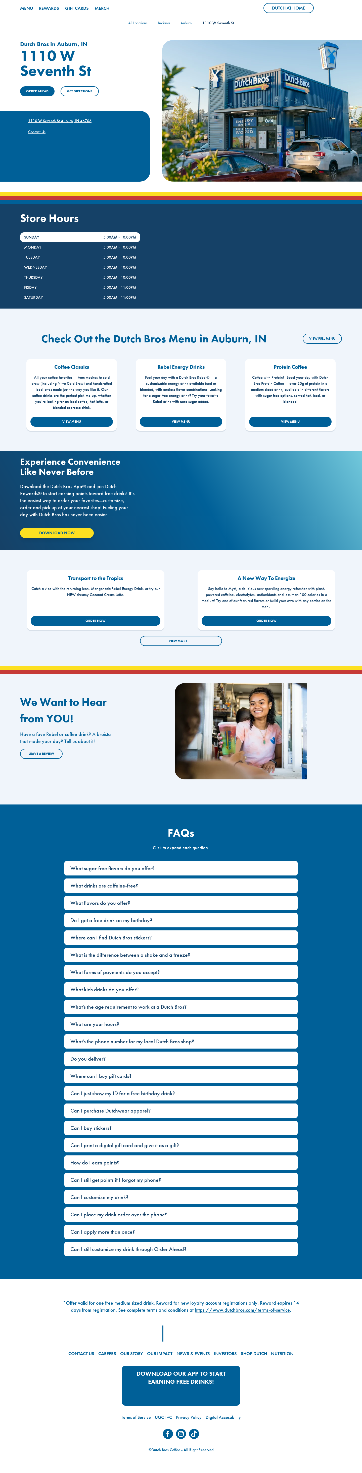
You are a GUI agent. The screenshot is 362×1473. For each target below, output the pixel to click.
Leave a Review (41, 754)
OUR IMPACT (159, 1353)
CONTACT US (81, 1353)
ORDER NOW (95, 621)
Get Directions (79, 91)
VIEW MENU (71, 421)
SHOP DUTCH (254, 1353)
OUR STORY (131, 1353)
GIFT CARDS (77, 8)
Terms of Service (136, 1417)
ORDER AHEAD (37, 91)
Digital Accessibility (223, 1417)
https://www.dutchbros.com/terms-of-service (242, 1310)
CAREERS (107, 1353)
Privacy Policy (189, 1417)
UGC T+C (163, 1417)
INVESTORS (225, 1353)
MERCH (102, 8)
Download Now (57, 533)
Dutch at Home (293, 9)
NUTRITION (282, 1353)
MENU (26, 8)
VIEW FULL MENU (322, 338)
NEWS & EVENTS (193, 1353)
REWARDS (49, 8)
